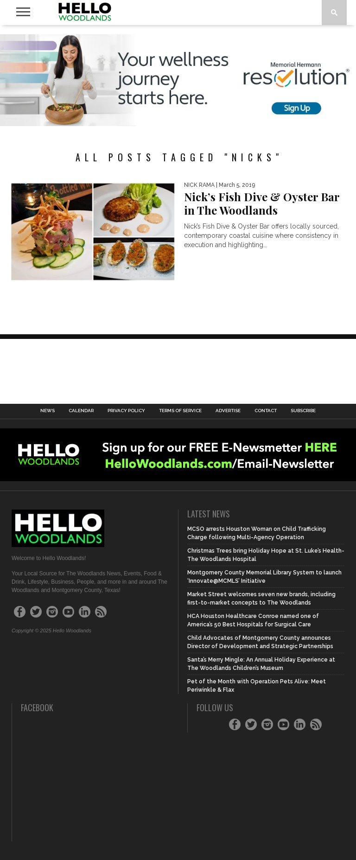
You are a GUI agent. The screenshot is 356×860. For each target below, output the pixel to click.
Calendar (81, 410)
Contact (265, 410)
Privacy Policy (126, 410)
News (47, 410)
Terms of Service (180, 410)
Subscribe (303, 410)
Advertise (228, 410)
